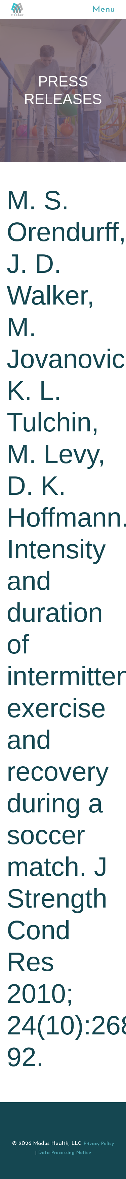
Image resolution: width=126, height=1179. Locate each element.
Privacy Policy (99, 1143)
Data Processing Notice (64, 1152)
